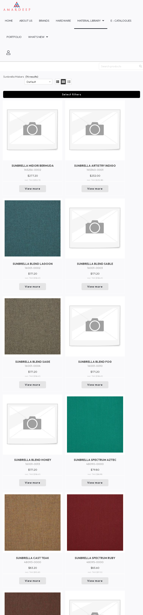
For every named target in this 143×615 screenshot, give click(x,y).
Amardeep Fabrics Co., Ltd (18, 458)
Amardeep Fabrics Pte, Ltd (18, 422)
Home (9, 20)
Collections (9, 512)
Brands (44, 20)
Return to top (71, 399)
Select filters (71, 94)
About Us (25, 20)
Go (135, 573)
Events (7, 500)
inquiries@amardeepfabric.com (19, 549)
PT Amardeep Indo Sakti (16, 438)
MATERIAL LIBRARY (89, 20)
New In (6, 506)
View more (19, 163)
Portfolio (14, 37)
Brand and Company (15, 524)
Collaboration (11, 494)
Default (31, 82)
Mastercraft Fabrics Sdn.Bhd (18, 474)
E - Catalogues (121, 20)
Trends (7, 518)
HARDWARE (63, 20)
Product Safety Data (15, 530)
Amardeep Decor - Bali (16, 442)
